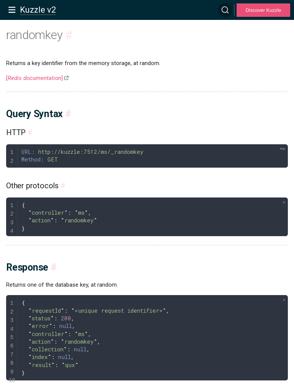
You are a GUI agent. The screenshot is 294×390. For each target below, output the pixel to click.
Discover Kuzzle (263, 10)
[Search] (225, 10)
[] (34, 78)
